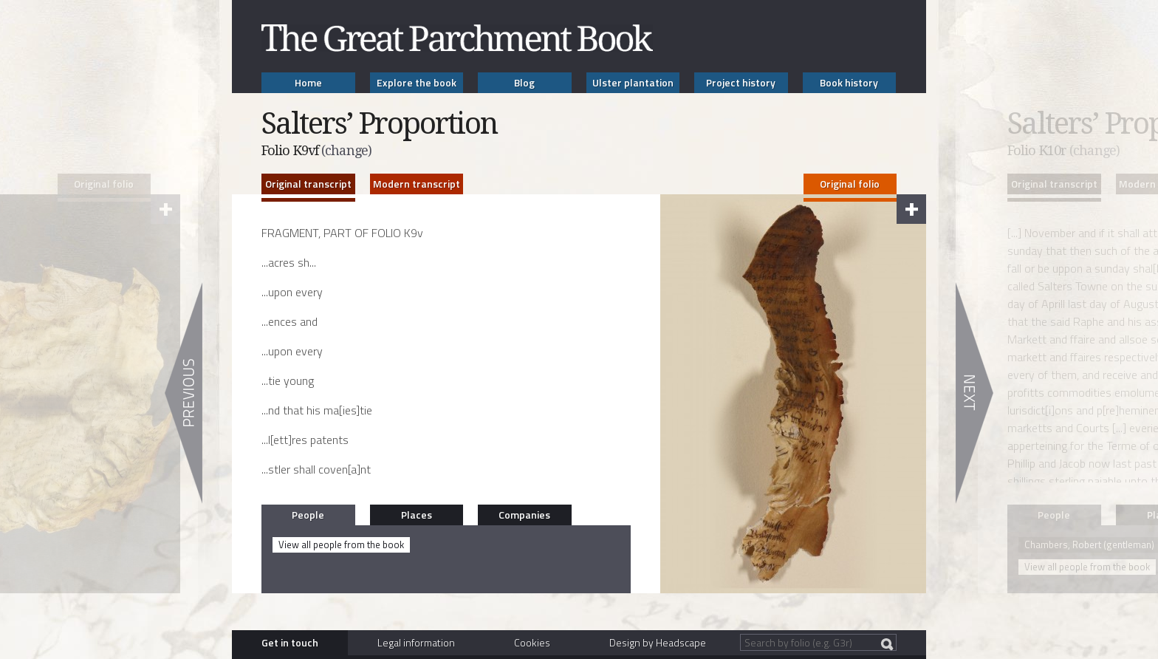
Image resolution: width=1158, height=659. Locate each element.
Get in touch (289, 642)
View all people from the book (341, 544)
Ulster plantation (633, 82)
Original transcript (308, 183)
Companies (524, 514)
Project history (740, 82)
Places (416, 514)
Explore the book (416, 82)
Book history (849, 82)
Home (308, 82)
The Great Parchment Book (457, 38)
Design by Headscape (657, 642)
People (308, 514)
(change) (346, 150)
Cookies (532, 642)
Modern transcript (416, 183)
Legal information (416, 642)
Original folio (850, 183)
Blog (524, 82)
